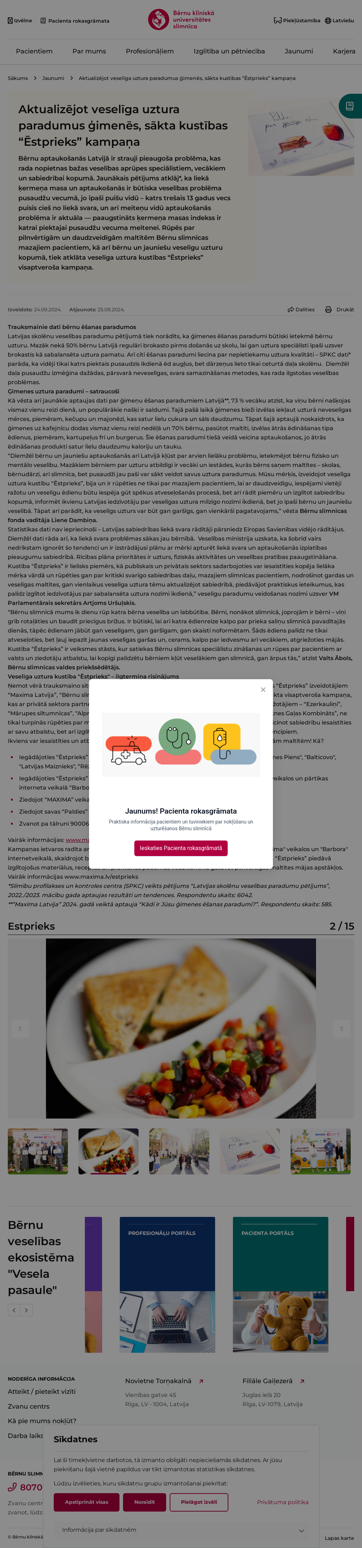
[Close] (263, 689)
